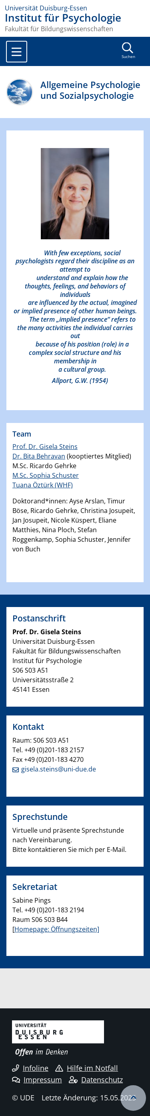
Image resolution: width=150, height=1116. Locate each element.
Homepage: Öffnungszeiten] (56, 929)
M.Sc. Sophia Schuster (45, 475)
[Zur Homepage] (75, 8)
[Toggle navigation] (16, 51)
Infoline (30, 1068)
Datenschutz (96, 1079)
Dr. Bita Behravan (38, 456)
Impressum (37, 1079)
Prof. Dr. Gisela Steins (45, 446)
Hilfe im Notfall (86, 1068)
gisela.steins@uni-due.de (58, 769)
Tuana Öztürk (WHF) (42, 485)
